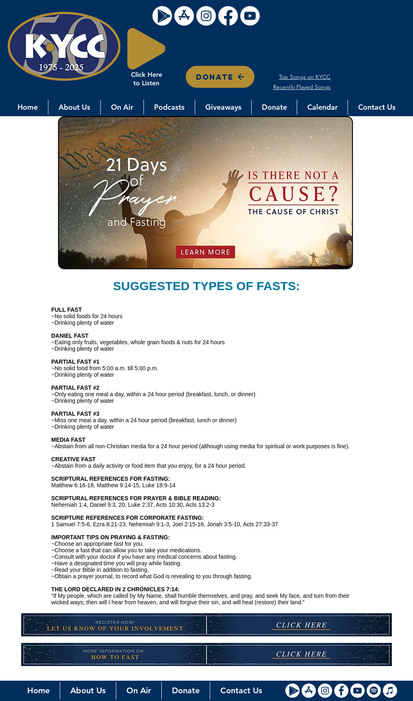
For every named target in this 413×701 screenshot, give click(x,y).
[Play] (146, 48)
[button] (74, 107)
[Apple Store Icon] (309, 691)
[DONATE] (220, 77)
